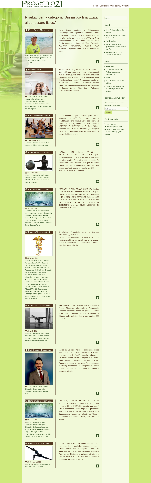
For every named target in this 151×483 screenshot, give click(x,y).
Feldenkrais (39, 270)
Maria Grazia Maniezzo (37, 30)
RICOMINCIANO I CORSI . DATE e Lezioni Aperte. (39, 189)
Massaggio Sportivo (40, 279)
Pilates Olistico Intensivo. (40, 180)
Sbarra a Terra (43, 145)
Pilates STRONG (31, 182)
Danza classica (43, 211)
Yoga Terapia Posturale (39, 436)
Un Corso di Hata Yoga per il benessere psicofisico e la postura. (115, 89)
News (29, 143)
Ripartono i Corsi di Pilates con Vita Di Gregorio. (39, 152)
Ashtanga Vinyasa (39, 422)
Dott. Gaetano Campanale (38, 350)
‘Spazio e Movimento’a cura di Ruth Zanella (116, 37)
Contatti (125, 6)
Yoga (43, 296)
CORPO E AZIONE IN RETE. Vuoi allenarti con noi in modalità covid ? (39, 306)
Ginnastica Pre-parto (32, 277)
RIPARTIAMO (110, 66)
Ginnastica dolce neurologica (35, 101)
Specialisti (104, 6)
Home (95, 6)
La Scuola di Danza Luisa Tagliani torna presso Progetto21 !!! (114, 72)
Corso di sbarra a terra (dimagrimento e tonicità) (39, 116)
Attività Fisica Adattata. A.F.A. (35, 99)
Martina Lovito (33, 70)
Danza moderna (30, 213)
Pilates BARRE (31, 220)
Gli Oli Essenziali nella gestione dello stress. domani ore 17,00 (116, 47)
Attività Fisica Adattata (40, 97)
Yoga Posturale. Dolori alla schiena (115, 31)
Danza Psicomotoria (44, 213)
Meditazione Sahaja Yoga (34, 282)
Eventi (29, 211)
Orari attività (115, 6)
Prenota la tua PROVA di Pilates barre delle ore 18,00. (39, 444)
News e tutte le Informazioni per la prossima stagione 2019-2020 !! (39, 401)
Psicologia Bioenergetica (33, 294)
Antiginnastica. (111, 41)
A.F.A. (29, 97)
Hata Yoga (34, 218)
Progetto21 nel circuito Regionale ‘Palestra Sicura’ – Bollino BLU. (39, 232)
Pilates (40, 177)
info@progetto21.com (114, 127)
